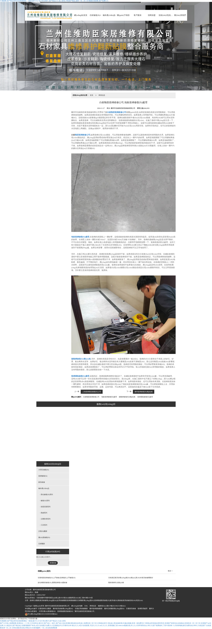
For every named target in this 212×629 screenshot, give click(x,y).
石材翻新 (156, 454)
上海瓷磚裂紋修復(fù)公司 (91, 392)
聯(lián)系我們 (180, 15)
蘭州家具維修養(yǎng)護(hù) (63, 608)
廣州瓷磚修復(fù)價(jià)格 (144, 392)
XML (86, 606)
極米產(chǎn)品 (109, 15)
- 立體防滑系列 (45, 519)
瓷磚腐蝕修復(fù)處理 (145, 397)
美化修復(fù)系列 (105, 421)
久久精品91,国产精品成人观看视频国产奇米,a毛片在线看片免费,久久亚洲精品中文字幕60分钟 (37, 625)
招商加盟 (151, 15)
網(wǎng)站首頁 (80, 15)
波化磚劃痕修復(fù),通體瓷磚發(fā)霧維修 (52, 582)
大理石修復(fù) (56, 454)
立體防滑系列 (105, 448)
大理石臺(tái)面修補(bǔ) (47, 611)
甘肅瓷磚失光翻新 (44, 608)
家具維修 (88, 454)
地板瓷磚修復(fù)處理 (109, 397)
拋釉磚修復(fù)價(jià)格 (127, 397)
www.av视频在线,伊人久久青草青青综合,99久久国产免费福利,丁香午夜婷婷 (145, 625)
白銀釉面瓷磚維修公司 (91, 397)
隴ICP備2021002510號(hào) (116, 606)
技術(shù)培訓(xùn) (166, 15)
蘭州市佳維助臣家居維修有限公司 (57, 606)
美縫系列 (105, 441)
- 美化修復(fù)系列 (46, 494)
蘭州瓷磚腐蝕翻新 (96, 608)
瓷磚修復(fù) (73, 454)
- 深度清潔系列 (45, 507)
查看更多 (53, 563)
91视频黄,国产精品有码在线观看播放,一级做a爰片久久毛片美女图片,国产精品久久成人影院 (33, 621)
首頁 (91, 95)
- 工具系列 (43, 525)
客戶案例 (137, 15)
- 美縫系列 (43, 513)
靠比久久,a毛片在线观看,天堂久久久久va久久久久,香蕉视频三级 (95, 625)
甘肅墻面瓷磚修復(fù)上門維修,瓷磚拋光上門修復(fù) (56, 578)
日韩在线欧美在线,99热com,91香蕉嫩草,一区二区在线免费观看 (34, 628)
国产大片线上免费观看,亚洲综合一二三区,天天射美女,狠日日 (22, 623)
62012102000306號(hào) (41, 614)
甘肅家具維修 (131, 608)
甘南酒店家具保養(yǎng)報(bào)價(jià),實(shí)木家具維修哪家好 (130, 578)
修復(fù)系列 (104, 427)
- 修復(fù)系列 (45, 501)
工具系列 (105, 454)
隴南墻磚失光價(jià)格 (116, 582)
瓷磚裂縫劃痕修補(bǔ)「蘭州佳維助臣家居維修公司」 (76, 611)
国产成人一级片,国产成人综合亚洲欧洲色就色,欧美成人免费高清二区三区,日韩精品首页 (75, 623)
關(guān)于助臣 (123, 15)
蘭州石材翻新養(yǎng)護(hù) (114, 608)
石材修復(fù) (95, 15)
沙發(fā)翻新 (122, 454)
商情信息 (102, 95)
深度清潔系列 (105, 434)
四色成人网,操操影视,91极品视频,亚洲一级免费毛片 (126, 623)
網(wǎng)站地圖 (77, 606)
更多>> (170, 571)
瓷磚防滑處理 (142, 608)
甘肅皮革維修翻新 (81, 608)
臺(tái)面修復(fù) (140, 454)
